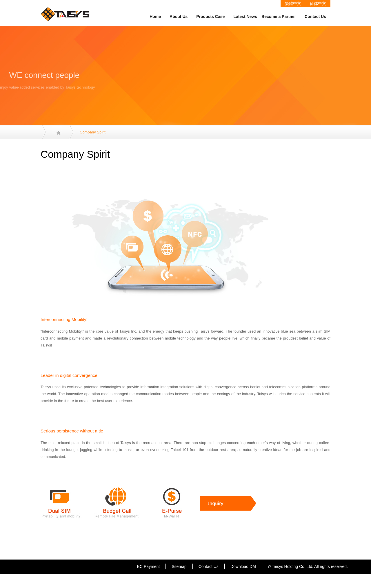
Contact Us (315, 16)
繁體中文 (293, 3)
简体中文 (318, 3)
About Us (179, 16)
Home (155, 16)
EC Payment (148, 566)
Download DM (243, 566)
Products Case (210, 16)
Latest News (245, 16)
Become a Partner (278, 16)
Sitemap (179, 566)
